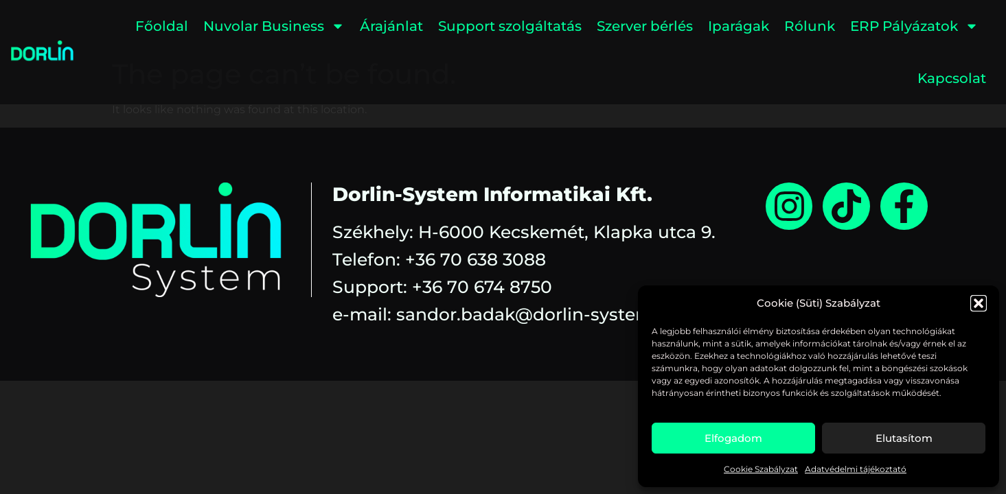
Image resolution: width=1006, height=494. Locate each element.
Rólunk (809, 26)
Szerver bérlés (645, 26)
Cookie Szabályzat (761, 469)
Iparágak (738, 26)
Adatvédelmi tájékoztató (855, 469)
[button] (978, 303)
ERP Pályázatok (914, 26)
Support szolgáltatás (510, 26)
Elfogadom (733, 438)
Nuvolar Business (274, 26)
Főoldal (161, 26)
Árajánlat (391, 26)
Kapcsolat (951, 78)
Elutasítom (904, 438)
